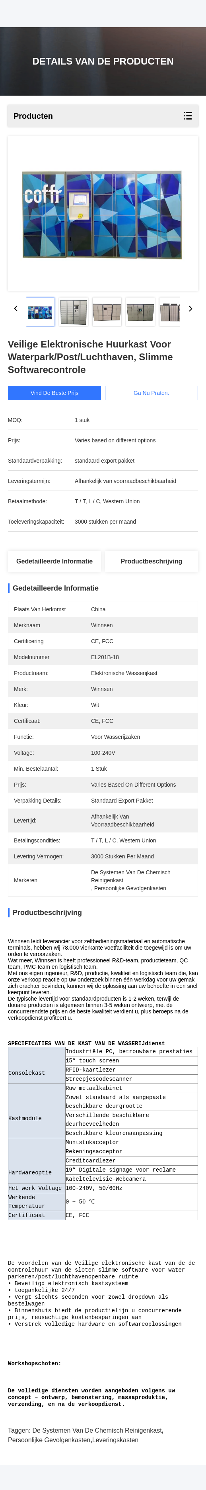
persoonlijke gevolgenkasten (49, 1465)
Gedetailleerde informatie (54, 561)
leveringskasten (115, 1465)
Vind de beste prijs (54, 393)
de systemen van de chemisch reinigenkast (96, 1455)
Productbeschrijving (152, 561)
